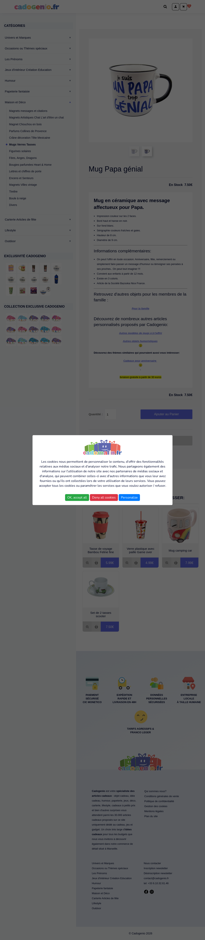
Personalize (129, 497)
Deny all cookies (104, 497)
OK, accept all (77, 497)
